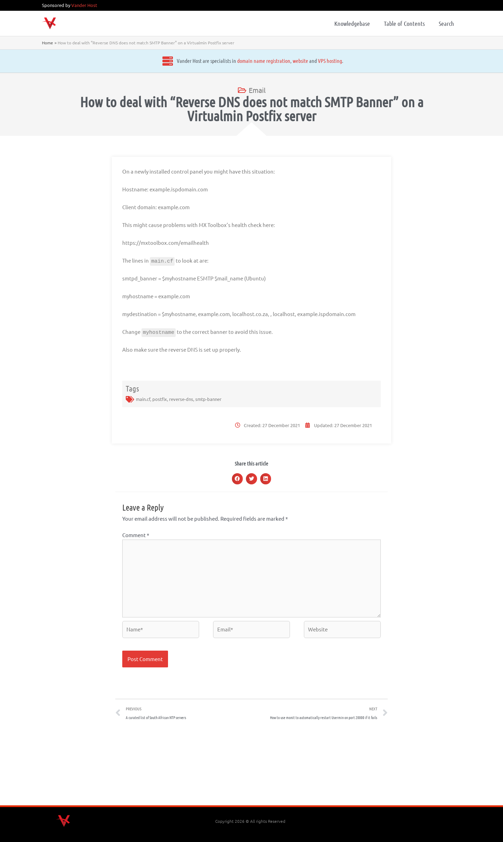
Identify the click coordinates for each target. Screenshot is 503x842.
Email (257, 90)
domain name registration (254, 60)
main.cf (143, 399)
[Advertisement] (251, 765)
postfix (159, 399)
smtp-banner (208, 399)
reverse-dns (181, 399)
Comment (135, 535)
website (291, 60)
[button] (237, 478)
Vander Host (84, 5)
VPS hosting (320, 60)
